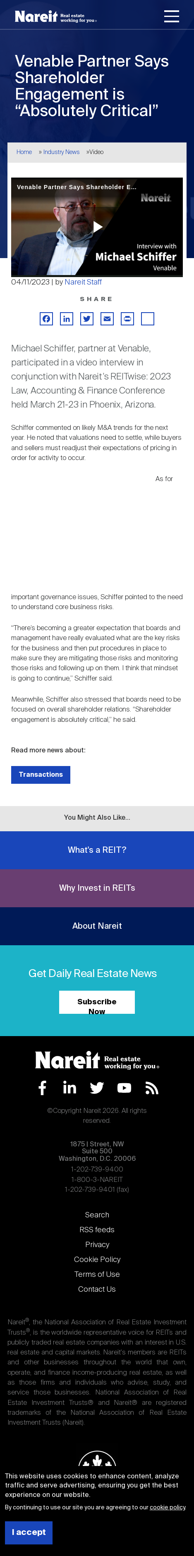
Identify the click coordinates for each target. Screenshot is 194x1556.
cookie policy (167, 1508)
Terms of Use (97, 1274)
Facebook (42, 1088)
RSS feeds (97, 1230)
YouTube (124, 1088)
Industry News (61, 152)
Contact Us (97, 1289)
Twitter (97, 1088)
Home (24, 152)
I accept (29, 1532)
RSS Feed (152, 1088)
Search (97, 1215)
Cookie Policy (97, 1260)
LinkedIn (69, 1088)
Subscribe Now (97, 1006)
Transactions (41, 775)
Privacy (97, 1245)
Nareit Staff (83, 282)
